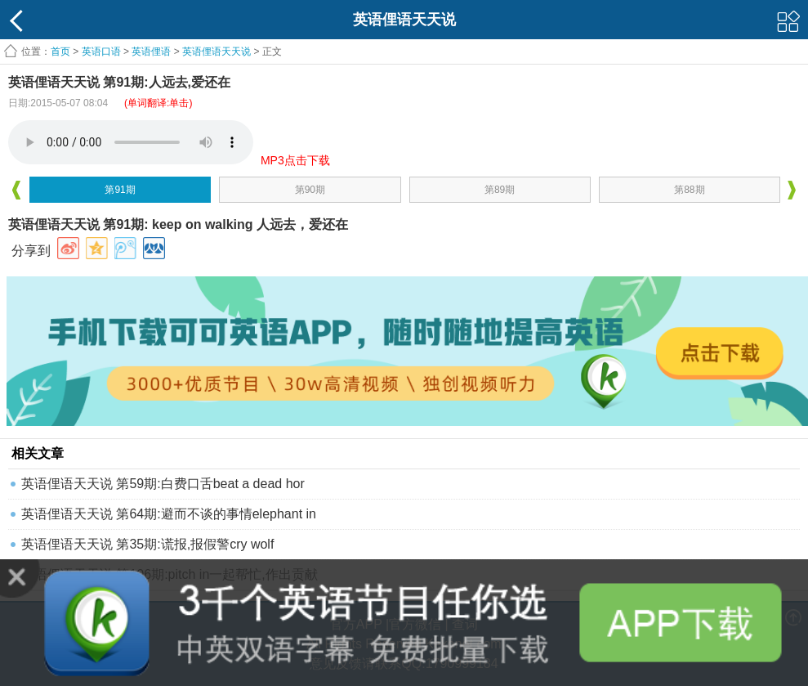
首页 (60, 51)
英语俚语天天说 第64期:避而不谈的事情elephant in (168, 514)
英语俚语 (151, 51)
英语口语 (101, 51)
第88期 (689, 189)
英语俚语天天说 (217, 51)
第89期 (499, 189)
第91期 (120, 189)
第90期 (310, 189)
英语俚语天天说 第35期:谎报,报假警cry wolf (147, 544)
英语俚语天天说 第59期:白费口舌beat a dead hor (163, 484)
